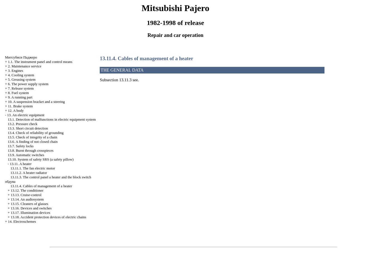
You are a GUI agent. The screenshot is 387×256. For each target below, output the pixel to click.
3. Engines (15, 71)
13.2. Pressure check (23, 124)
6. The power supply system (28, 84)
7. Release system (21, 88)
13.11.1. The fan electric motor (32, 168)
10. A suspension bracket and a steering (36, 102)
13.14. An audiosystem (27, 199)
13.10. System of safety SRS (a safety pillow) (41, 159)
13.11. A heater (20, 164)
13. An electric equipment (25, 115)
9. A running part (20, 97)
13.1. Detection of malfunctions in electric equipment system (52, 119)
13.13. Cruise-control (26, 195)
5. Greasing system (21, 79)
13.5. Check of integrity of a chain (32, 137)
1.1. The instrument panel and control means (40, 62)
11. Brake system (20, 106)
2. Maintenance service (24, 66)
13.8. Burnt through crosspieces (31, 150)
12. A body (16, 110)
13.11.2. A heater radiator (28, 173)
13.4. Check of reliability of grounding (36, 133)
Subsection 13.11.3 (115, 80)
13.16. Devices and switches (31, 208)
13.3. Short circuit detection (28, 128)
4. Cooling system (21, 75)
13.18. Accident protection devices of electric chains (48, 217)
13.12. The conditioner (27, 190)
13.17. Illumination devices (30, 213)
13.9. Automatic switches (26, 155)
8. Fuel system (18, 93)
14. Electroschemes (22, 221)
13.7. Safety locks (21, 146)
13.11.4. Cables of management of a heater (41, 186)
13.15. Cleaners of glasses (29, 204)
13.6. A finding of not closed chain (33, 142)
